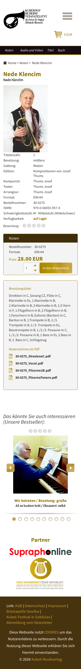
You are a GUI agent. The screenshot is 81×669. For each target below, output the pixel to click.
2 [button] (20, 519)
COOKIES (51, 632)
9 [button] (62, 519)
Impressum (57, 605)
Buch (61, 50)
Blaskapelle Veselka (22, 611)
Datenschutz (35, 605)
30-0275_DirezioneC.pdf (33, 356)
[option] (40, 468)
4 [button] (32, 519)
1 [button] (14, 519)
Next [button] (70, 468)
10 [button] (68, 519)
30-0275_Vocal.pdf (29, 363)
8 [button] (56, 519)
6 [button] (44, 519)
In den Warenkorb (56, 268)
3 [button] (26, 519)
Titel (50, 50)
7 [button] (50, 519)
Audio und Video (31, 50)
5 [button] (38, 519)
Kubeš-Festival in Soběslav (28, 616)
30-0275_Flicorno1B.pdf (33, 370)
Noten (9, 50)
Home (12, 63)
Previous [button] (10, 468)
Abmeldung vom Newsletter (29, 622)
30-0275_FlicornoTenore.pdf (36, 377)
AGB (18, 605)
